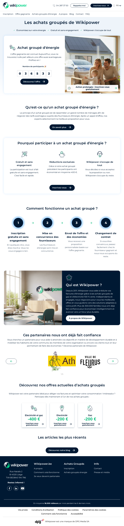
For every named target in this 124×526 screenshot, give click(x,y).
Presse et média (102, 472)
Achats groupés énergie (75, 472)
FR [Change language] (118, 5)
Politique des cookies (68, 510)
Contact (80, 14)
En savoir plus (62, 127)
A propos (63, 14)
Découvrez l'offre (34, 81)
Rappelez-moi (79, 5)
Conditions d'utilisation (43, 510)
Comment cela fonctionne (46, 472)
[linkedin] (16, 488)
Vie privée (23, 510)
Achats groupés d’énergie (44, 14)
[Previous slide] (11, 361)
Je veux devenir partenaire (47, 476)
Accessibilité (77, 514)
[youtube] (22, 488)
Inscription (8, 14)
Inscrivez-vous (101, 5)
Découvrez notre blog (62, 450)
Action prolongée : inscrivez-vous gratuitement (92, 88)
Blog (71, 14)
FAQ (87, 14)
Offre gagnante (22, 14)
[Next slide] (112, 361)
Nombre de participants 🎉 (34, 66)
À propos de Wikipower (80, 318)
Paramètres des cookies (94, 510)
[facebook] (9, 488)
